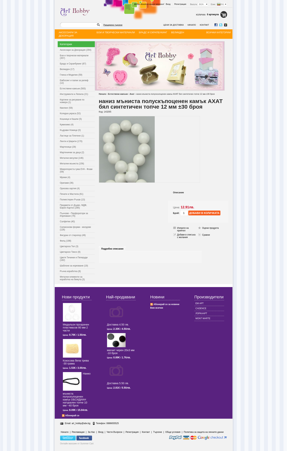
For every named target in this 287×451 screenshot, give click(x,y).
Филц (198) (65, 241)
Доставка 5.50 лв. (118, 383)
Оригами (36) (66, 183)
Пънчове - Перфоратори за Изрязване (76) (74, 214)
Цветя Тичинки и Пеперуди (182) (74, 258)
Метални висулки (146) (71, 158)
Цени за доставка (173, 25)
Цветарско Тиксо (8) (70, 252)
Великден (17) (67, 69)
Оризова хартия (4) (70, 188)
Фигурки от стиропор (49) (73, 235)
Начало (192, 25)
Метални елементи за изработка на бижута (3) (72, 278)
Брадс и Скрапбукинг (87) (73, 63)
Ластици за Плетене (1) (72, 135)
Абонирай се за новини (166, 304)
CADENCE (201, 308)
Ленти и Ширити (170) (71, 141)
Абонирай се (72, 415)
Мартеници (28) (68, 147)
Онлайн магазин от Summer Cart (77, 443)
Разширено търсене (113, 25)
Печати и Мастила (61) (71, 194)
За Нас (91, 432)
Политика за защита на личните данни (204, 432)
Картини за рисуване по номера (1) (72, 101)
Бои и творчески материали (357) (74, 56)
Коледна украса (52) (70, 113)
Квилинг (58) (66, 108)
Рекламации (78, 432)
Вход (168, 4)
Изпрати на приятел (183, 229)
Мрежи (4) (65, 177)
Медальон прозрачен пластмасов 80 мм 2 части (76, 327)
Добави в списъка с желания (186, 236)
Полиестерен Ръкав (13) (72, 199)
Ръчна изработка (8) (70, 271)
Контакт (204, 25)
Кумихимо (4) (66, 124)
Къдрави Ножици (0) (70, 130)
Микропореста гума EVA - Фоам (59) (76, 170)
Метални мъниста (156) (72, 163)
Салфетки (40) (67, 221)
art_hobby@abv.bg (81, 423)
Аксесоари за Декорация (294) (75, 50)
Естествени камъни (118, 94)
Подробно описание (112, 249)
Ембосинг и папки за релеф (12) (74, 81)
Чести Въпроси (114, 432)
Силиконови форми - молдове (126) (75, 228)
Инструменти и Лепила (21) (74, 94)
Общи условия (172, 432)
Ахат (132, 94)
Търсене (157, 432)
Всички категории (218, 32)
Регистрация (180, 4)
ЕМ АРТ (200, 303)
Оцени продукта (210, 228)
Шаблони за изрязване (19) (74, 265)
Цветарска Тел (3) (69, 246)
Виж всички (156, 308)
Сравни (206, 235)
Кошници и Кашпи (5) (71, 119)
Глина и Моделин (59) (71, 75)
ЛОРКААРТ (201, 313)
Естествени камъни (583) (73, 88)
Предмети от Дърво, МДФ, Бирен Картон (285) (73, 206)
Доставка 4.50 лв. (118, 324)
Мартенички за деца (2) (72, 152)
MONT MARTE (203, 318)
